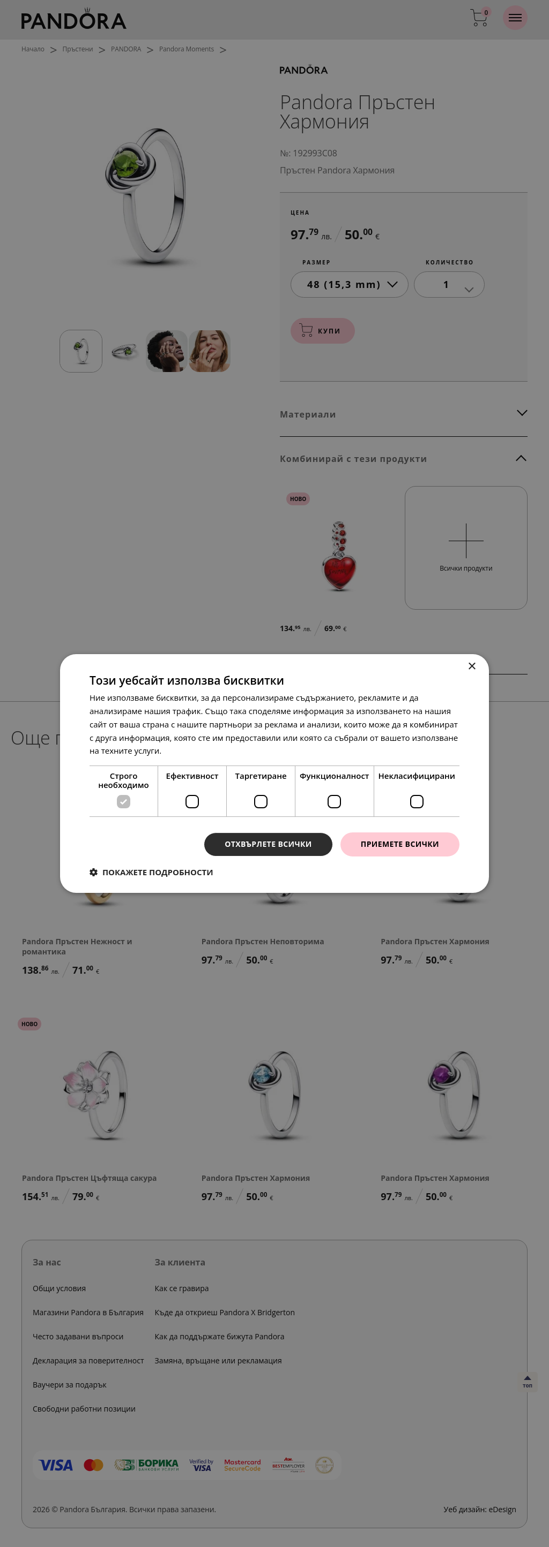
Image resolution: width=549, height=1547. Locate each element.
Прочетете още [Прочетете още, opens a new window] (194, 750)
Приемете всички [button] (400, 844)
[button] (151, 872)
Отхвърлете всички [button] (268, 844)
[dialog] (274, 773)
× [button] (472, 667)
